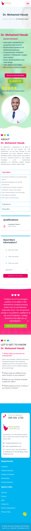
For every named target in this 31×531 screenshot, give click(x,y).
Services (4, 492)
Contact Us (5, 504)
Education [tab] (6, 209)
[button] (15, 75)
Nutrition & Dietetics (7, 474)
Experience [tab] (6, 204)
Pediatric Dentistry (7, 470)
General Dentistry (7, 482)
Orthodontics (5, 478)
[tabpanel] (15, 188)
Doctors (3, 496)
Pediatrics (4, 467)
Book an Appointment (8, 508)
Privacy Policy (5, 512)
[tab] (15, 354)
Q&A (2, 500)
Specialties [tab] (6, 172)
